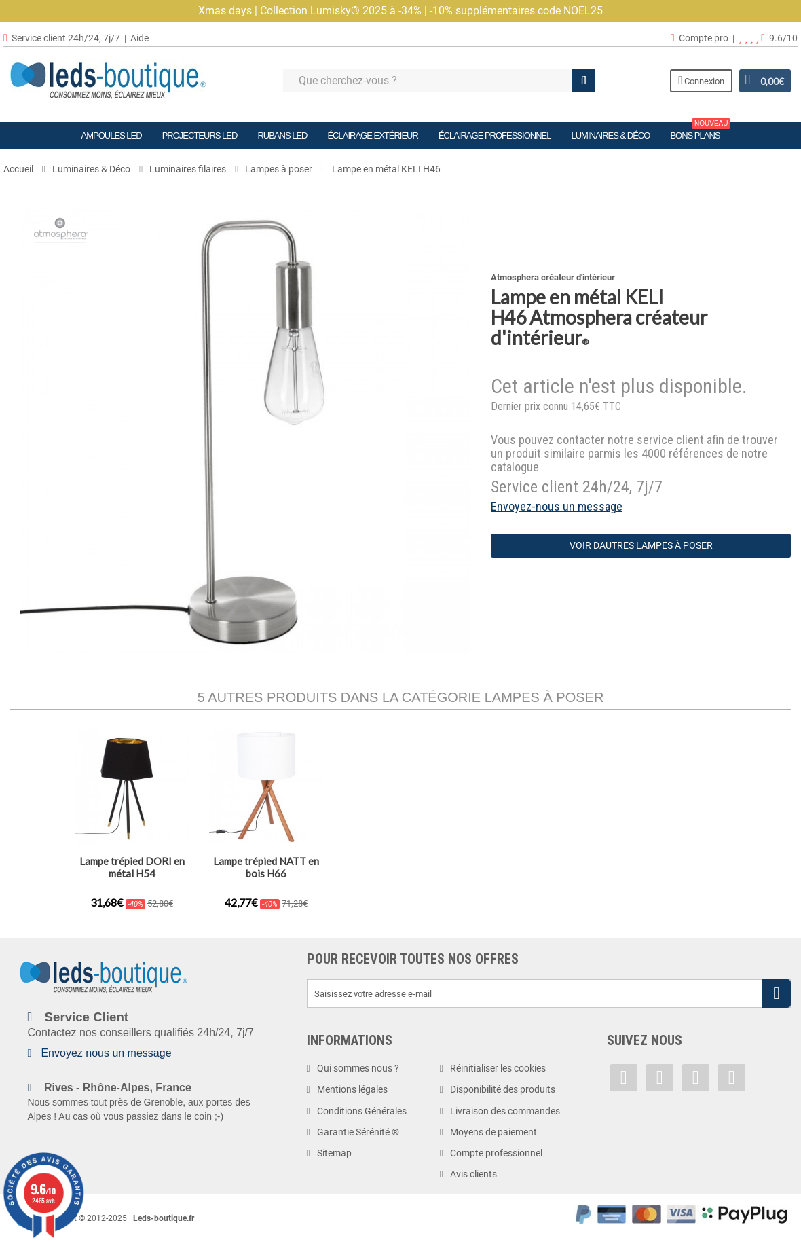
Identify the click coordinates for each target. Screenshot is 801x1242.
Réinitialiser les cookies (498, 1068)
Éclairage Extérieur (372, 135)
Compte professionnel (496, 1153)
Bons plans (700, 131)
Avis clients (473, 1174)
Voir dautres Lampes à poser (641, 545)
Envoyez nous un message (106, 1053)
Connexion (699, 80)
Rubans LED (282, 135)
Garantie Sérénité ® (358, 1132)
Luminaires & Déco (610, 135)
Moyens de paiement (493, 1132)
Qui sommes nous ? (358, 1068)
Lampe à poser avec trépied (132, 867)
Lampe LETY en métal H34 (401, 861)
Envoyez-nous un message (556, 506)
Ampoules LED (111, 135)
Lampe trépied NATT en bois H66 (669, 867)
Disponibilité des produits (502, 1089)
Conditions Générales (362, 1111)
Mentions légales (352, 1089)
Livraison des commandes (505, 1111)
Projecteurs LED (200, 135)
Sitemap (334, 1153)
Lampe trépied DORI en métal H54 (535, 867)
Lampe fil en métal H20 (266, 861)
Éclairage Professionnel (495, 135)
